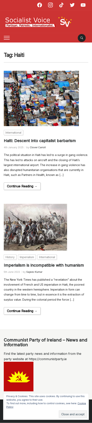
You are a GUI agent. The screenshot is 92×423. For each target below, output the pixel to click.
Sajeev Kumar (34, 271)
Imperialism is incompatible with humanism (44, 265)
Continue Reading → (22, 186)
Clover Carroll (38, 147)
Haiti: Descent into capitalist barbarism (40, 140)
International (13, 132)
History (10, 257)
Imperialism (27, 257)
